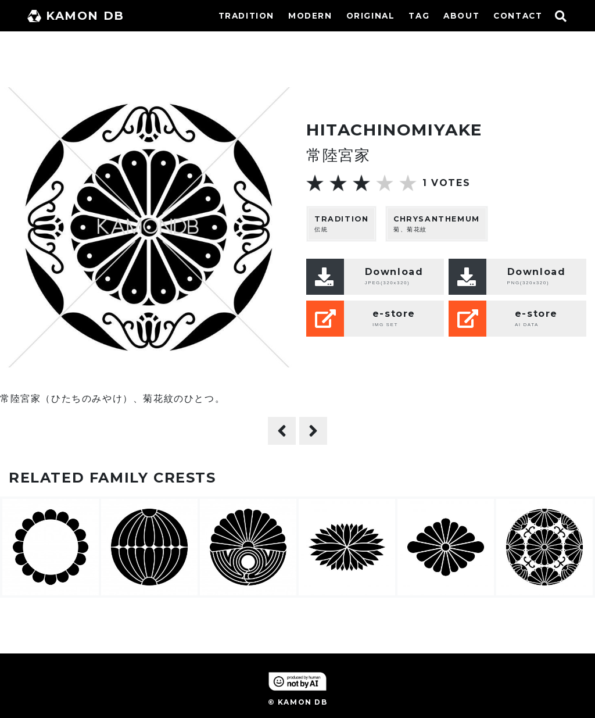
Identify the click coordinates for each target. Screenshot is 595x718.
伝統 (341, 223)
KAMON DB (75, 16)
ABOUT (461, 15)
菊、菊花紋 (436, 223)
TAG (418, 15)
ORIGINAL (370, 15)
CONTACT (517, 15)
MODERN (310, 15)
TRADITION (246, 15)
